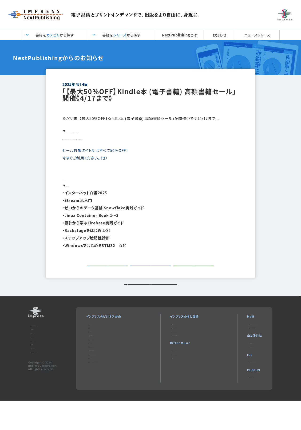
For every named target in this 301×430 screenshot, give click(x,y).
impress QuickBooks (241, 388)
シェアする (152, 270)
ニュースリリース (257, 34)
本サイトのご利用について (48, 343)
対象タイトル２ (79, 185)
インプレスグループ (43, 377)
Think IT (95, 347)
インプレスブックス (170, 347)
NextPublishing (169, 353)
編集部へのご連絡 (43, 360)
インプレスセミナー (101, 392)
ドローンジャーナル (101, 370)
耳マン (162, 387)
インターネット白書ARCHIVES (177, 359)
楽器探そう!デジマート (172, 381)
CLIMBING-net (236, 370)
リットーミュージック (171, 376)
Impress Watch (100, 342)
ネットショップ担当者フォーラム (109, 381)
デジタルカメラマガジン (173, 342)
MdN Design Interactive (244, 342)
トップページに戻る (150, 298)
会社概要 (37, 371)
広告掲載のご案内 (43, 354)
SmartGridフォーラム (103, 376)
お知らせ (219, 34)
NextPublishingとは (179, 34)
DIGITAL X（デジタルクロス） (107, 398)
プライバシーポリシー (45, 366)
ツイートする (109, 270)
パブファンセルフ (236, 405)
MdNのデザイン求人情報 (242, 347)
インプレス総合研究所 (103, 359)
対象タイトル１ (79, 177)
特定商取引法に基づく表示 (48, 383)
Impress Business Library (108, 387)
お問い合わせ (40, 349)
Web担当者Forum (101, 353)
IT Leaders (97, 364)
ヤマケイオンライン (238, 364)
